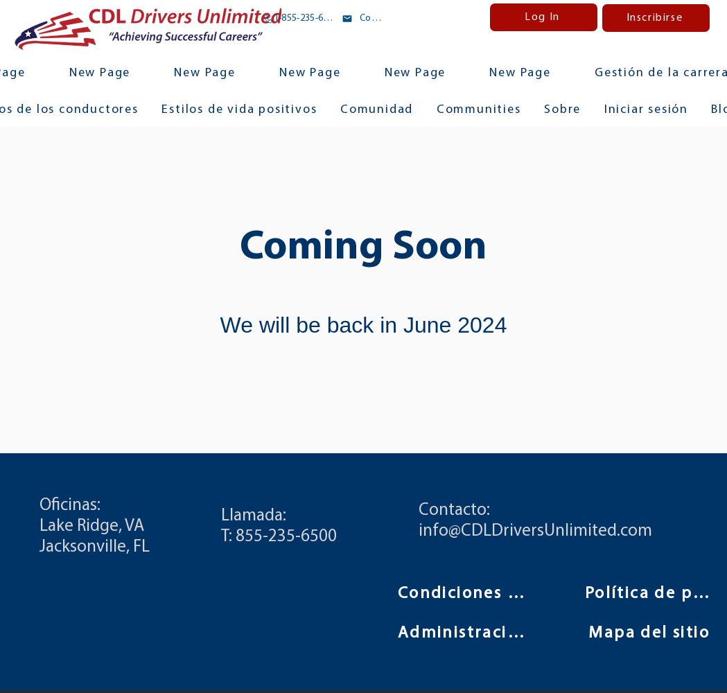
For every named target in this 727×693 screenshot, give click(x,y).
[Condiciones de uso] (463, 594)
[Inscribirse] (656, 18)
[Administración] (463, 633)
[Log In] (543, 17)
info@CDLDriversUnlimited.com (535, 531)
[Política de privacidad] (651, 594)
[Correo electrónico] (362, 19)
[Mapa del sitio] (651, 633)
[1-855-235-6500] (299, 19)
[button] (478, 110)
